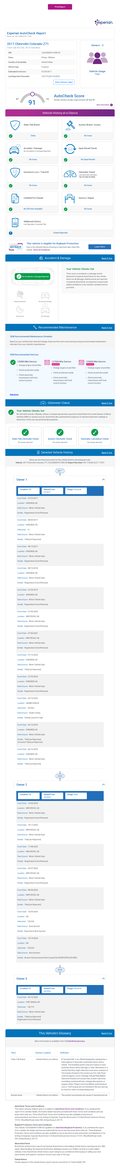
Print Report (60, 7)
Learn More (99, 246)
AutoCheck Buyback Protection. (69, 1128)
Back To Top (107, 258)
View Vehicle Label (64, 82)
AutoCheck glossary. (76, 1041)
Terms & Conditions (41, 250)
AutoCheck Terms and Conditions (69, 1109)
